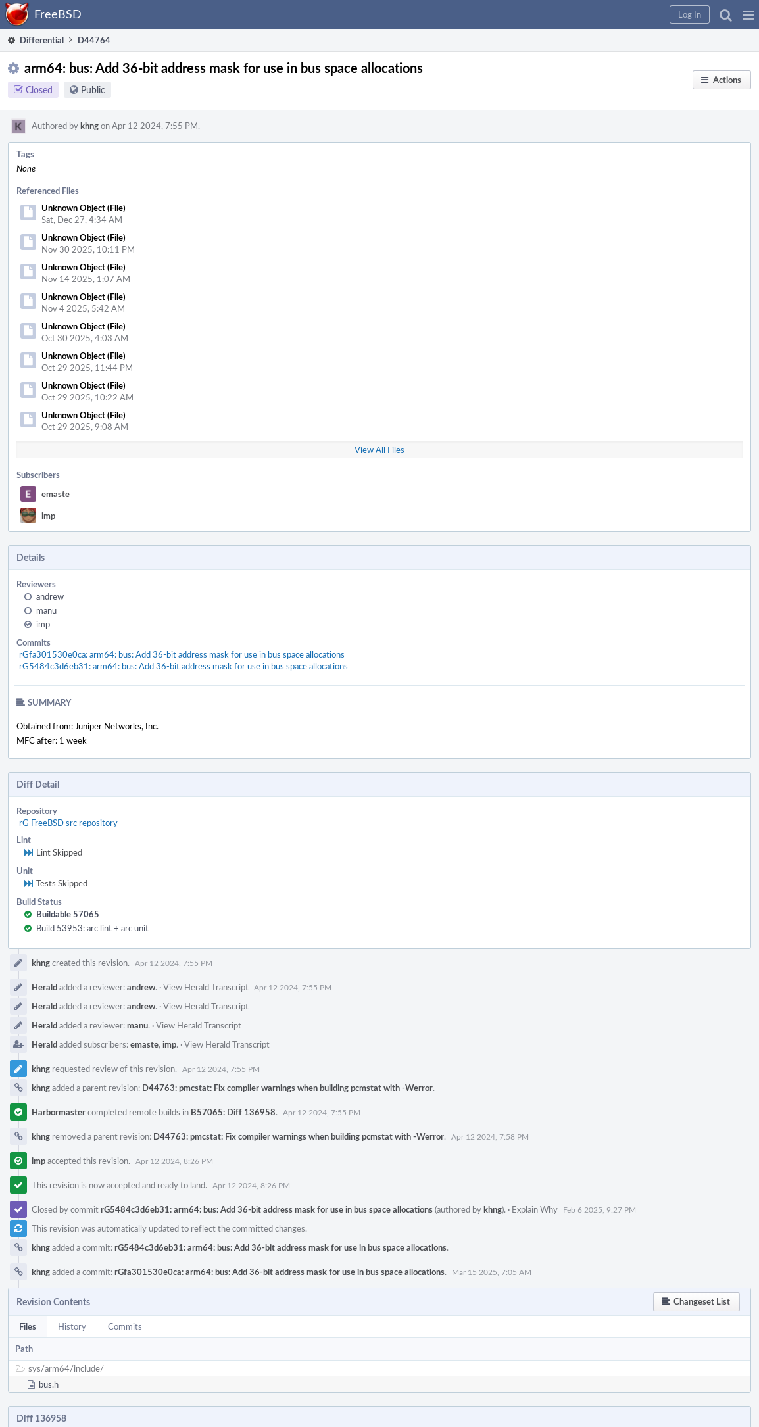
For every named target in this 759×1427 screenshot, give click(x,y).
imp (48, 515)
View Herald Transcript (206, 987)
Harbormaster (59, 1112)
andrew (50, 596)
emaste (55, 494)
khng (89, 126)
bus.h (49, 1384)
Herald (44, 987)
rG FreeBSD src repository (68, 823)
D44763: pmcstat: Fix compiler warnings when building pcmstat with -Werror (287, 1088)
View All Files (379, 450)
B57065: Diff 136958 (233, 1112)
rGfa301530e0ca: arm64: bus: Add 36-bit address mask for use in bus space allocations (182, 654)
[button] (748, 14)
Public (93, 90)
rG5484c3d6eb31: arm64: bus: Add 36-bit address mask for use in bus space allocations (183, 666)
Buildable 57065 (67, 914)
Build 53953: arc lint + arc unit (92, 928)
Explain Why (535, 1209)
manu (46, 610)
